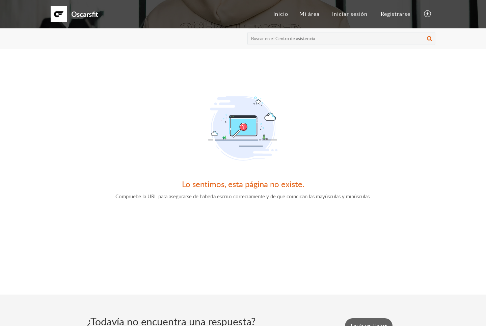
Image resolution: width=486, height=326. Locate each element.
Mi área (309, 14)
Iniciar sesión (350, 14)
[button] (427, 14)
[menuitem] (281, 14)
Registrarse (395, 14)
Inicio (280, 14)
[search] (341, 38)
